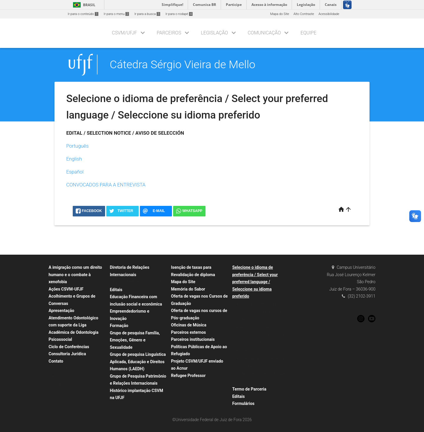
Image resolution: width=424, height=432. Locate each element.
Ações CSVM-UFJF (66, 289)
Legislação (214, 33)
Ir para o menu (116, 14)
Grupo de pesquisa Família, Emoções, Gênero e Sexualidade (135, 340)
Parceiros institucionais (193, 339)
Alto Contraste (304, 14)
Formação (119, 325)
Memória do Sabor (188, 289)
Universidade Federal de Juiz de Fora (139, 282)
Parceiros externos (188, 332)
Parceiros (169, 33)
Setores (57, 384)
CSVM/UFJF (124, 33)
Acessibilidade (329, 14)
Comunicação (264, 33)
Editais (116, 289)
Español (75, 172)
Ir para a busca (147, 14)
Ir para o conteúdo (83, 14)
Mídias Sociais (62, 376)
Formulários (243, 403)
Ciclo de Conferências (69, 346)
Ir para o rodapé (179, 14)
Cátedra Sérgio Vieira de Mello (182, 64)
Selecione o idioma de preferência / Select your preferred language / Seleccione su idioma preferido (255, 281)
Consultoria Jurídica (67, 353)
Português (77, 146)
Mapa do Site (279, 14)
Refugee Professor (188, 375)
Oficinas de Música (188, 325)
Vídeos (57, 392)
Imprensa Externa (64, 369)
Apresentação (61, 310)
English (74, 159)
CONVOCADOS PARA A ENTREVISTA (105, 185)
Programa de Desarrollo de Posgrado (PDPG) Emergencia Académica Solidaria (262, 311)
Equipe (309, 33)
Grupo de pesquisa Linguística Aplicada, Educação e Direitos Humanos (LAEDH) (138, 361)
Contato (56, 361)
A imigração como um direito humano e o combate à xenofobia (75, 274)
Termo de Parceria (249, 389)
